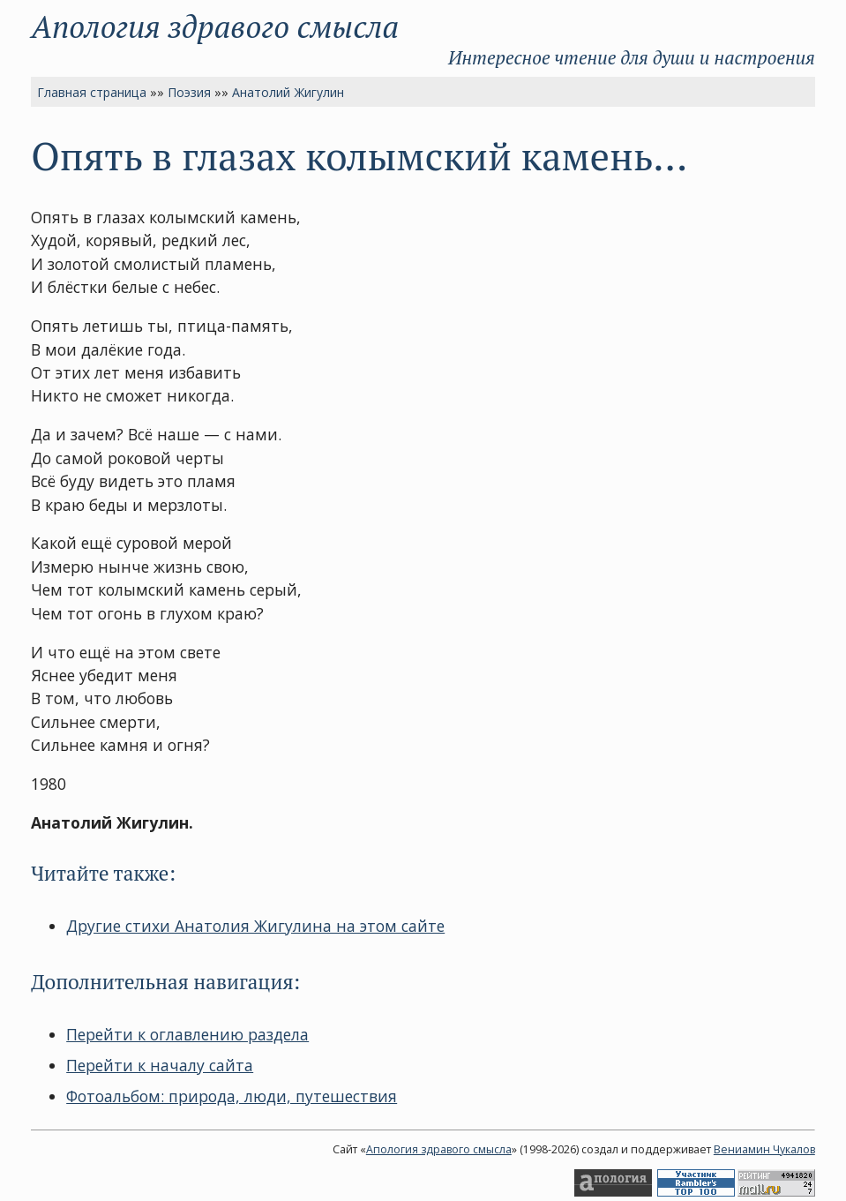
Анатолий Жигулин (288, 92)
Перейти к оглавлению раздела (187, 1034)
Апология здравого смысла (215, 26)
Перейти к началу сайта (159, 1065)
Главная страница (91, 92)
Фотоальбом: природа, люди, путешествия (231, 1096)
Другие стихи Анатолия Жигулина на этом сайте (255, 925)
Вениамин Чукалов (764, 1149)
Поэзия (189, 92)
